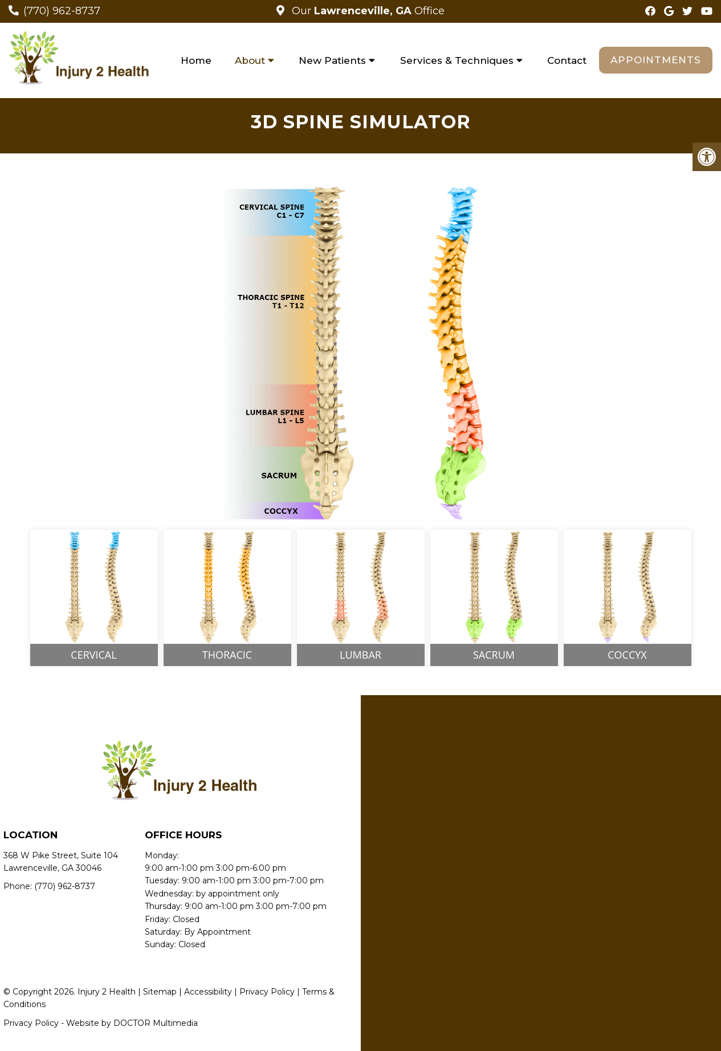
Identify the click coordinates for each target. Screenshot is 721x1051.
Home (196, 60)
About (250, 60)
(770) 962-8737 (61, 11)
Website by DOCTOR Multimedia (132, 1023)
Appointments (655, 60)
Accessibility (208, 992)
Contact (566, 60)
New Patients (332, 60)
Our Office (367, 11)
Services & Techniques (457, 60)
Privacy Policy (267, 992)
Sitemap (160, 992)
